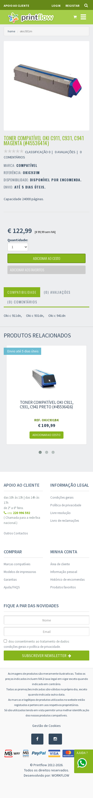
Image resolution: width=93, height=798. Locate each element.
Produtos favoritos (63, 587)
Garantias (10, 579)
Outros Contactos (16, 533)
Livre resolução (60, 513)
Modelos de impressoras (20, 572)
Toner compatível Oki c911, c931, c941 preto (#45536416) (46, 405)
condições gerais (15, 647)
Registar (72, 5)
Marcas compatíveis (17, 564)
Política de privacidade (65, 505)
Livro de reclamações (64, 520)
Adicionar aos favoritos (27, 269)
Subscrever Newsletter (46, 655)
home (11, 31)
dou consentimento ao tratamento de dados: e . (36, 644)
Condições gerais (61, 497)
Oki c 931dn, (35, 315)
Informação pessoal (63, 572)
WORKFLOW (60, 775)
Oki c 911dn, (13, 315)
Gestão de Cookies (46, 725)
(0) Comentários (22, 301)
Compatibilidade (21, 292)
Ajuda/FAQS (12, 587)
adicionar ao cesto (46, 258)
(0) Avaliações (57, 292)
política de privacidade (44, 647)
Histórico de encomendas (67, 579)
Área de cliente (60, 564)
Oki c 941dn (56, 315)
